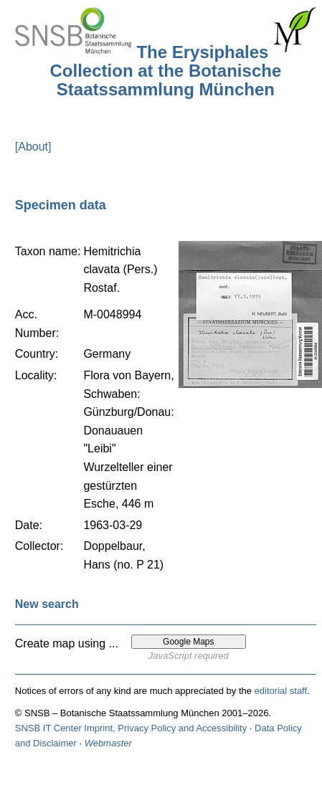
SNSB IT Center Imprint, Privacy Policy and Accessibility (131, 728)
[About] (33, 147)
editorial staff (281, 690)
